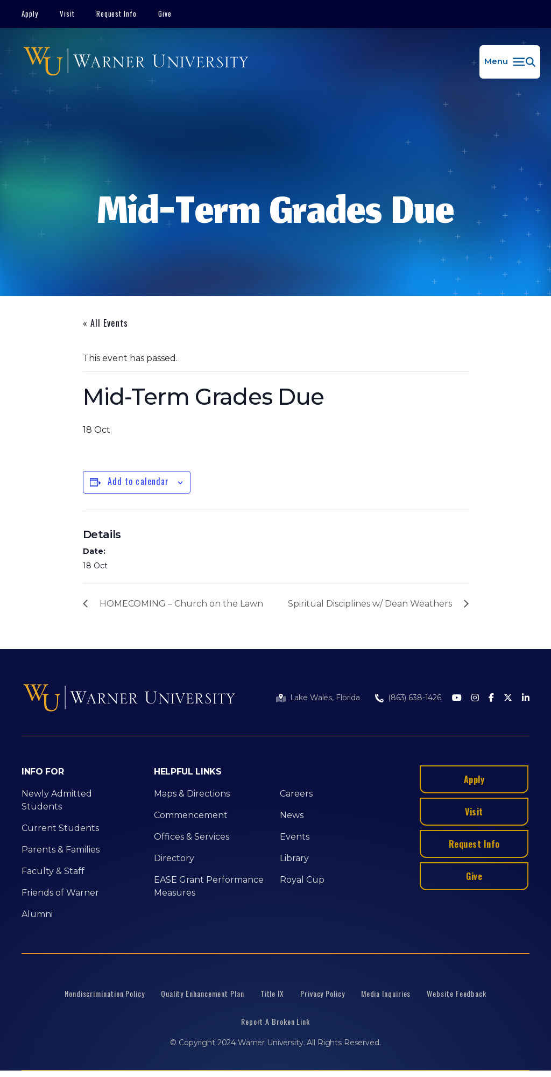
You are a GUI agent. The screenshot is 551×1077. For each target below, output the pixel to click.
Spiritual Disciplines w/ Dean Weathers (370, 604)
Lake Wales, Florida (325, 697)
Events (294, 837)
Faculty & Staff (53, 871)
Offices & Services (191, 837)
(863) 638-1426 (414, 697)
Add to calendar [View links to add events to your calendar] (138, 481)
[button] (509, 62)
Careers (296, 794)
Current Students (60, 828)
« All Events (105, 322)
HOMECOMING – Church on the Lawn (181, 604)
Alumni (37, 914)
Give (165, 13)
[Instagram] (475, 698)
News (291, 815)
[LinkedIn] (525, 698)
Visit (67, 13)
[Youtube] (457, 698)
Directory (174, 858)
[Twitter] (508, 698)
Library (294, 858)
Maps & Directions (192, 794)
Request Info (116, 13)
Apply (30, 13)
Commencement (191, 815)
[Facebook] (491, 698)
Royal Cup (302, 880)
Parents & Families (61, 849)
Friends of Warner (60, 893)
